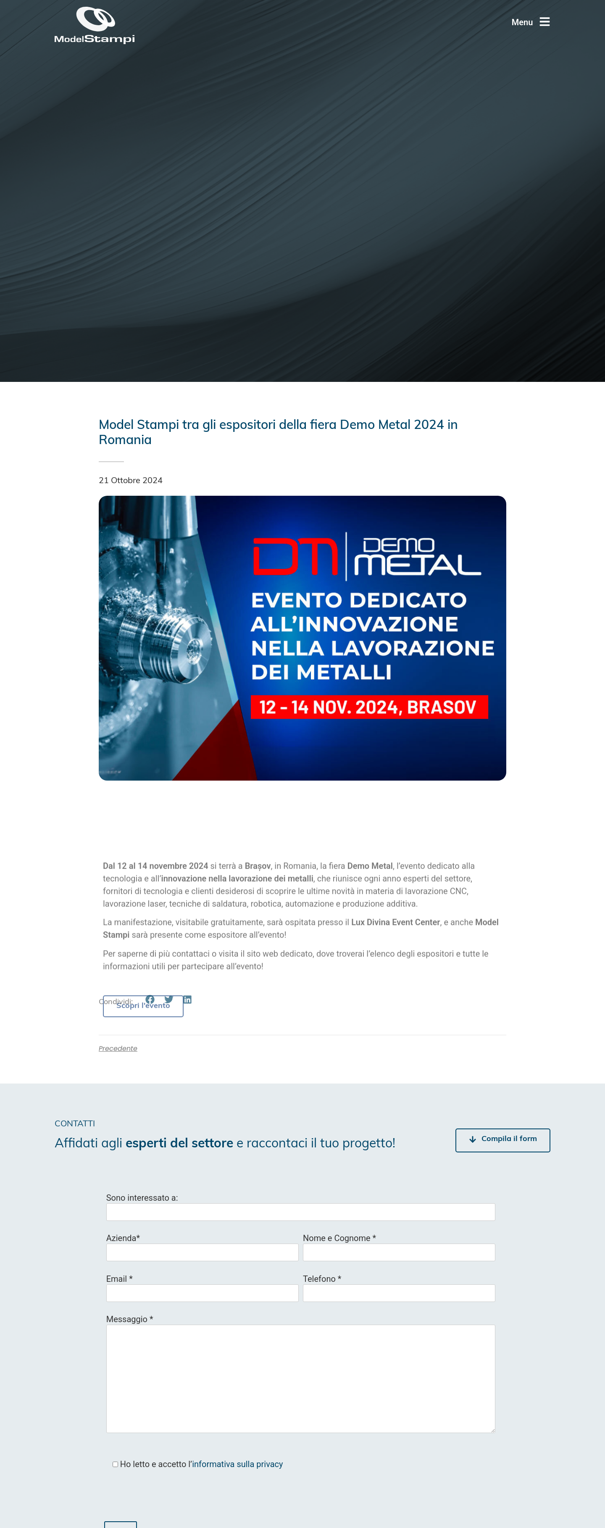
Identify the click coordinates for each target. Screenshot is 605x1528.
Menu (522, 22)
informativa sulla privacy (237, 1464)
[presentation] (168, 1499)
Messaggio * (129, 1319)
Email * (119, 1279)
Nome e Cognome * (339, 1238)
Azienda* (123, 1238)
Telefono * (322, 1279)
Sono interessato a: (142, 1198)
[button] (150, 1000)
